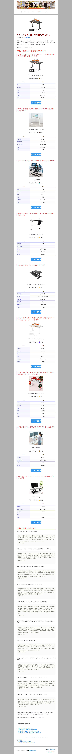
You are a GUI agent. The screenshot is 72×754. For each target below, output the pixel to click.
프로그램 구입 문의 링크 (49, 752)
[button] (50, 12)
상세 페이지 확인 (36, 103)
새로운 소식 (26, 12)
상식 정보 (32, 12)
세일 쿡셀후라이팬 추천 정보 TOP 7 (25, 728)
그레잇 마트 (39, 12)
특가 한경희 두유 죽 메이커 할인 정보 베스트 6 (26, 743)
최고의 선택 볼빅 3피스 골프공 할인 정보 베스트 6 (28, 731)
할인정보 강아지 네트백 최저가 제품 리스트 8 (27, 729)
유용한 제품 (46, 12)
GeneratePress (32, 750)
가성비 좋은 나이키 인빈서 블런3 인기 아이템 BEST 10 (29, 733)
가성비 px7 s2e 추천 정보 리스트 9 (24, 741)
